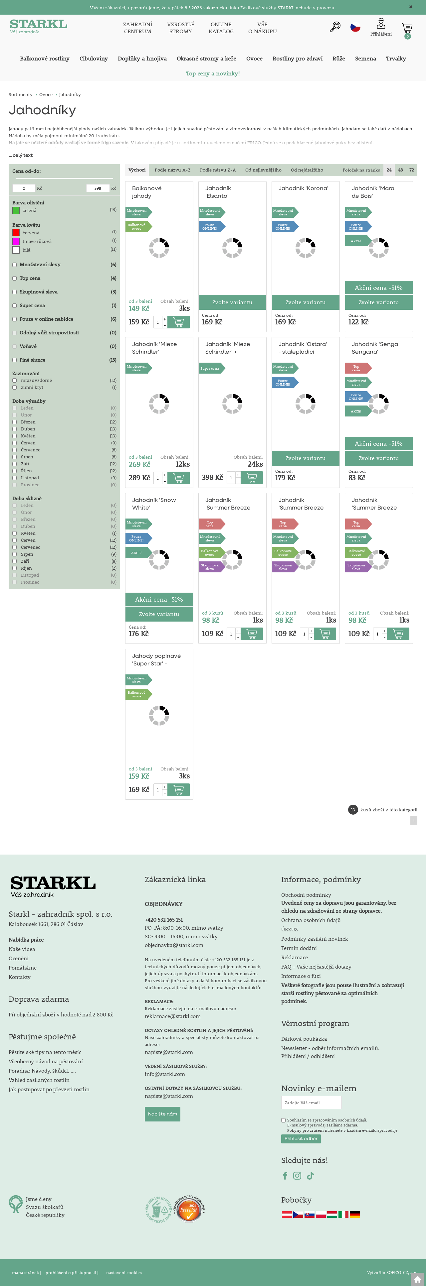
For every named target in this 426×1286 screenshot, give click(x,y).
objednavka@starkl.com (174, 944)
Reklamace (294, 957)
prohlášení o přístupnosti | (73, 1272)
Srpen (27, 457)
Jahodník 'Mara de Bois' (373, 192)
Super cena (32, 305)
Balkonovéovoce (136, 226)
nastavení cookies (124, 1272)
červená (31, 233)
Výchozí (136, 170)
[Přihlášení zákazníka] (381, 28)
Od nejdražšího (307, 170)
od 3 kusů (212, 613)
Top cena (30, 278)
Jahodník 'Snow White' (154, 504)
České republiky (45, 1214)
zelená (29, 210)
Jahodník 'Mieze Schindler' (154, 348)
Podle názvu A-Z (173, 170)
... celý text (21, 155)
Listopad (30, 478)
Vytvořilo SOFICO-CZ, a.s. (392, 1272)
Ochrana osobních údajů (311, 919)
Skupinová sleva (39, 291)
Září (25, 464)
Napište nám (162, 1114)
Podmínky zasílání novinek (314, 938)
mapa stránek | (27, 1272)
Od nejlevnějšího (263, 170)
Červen (28, 443)
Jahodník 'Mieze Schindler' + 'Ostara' (227, 349)
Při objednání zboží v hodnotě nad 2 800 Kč (61, 1014)
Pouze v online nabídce (46, 318)
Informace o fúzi (301, 975)
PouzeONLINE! (209, 226)
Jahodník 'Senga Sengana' (375, 348)
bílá (26, 250)
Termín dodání (299, 947)
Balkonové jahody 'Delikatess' (147, 193)
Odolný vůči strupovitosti (49, 332)
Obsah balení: (175, 301)
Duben (28, 429)
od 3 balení (140, 301)
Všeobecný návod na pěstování (46, 1061)
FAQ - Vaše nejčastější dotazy (316, 966)
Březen (28, 422)
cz (355, 27)
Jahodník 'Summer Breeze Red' (301, 505)
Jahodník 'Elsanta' (218, 192)
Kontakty (20, 976)
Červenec (30, 450)
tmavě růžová (37, 241)
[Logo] (39, 28)
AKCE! (356, 241)
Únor (26, 415)
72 (411, 170)
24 (389, 170)
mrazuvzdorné (36, 380)
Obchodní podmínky (338, 902)
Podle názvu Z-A (218, 170)
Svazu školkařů (45, 1206)
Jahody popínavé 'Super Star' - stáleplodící (156, 660)
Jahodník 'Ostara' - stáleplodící (303, 348)
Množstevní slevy (40, 264)
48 (400, 170)
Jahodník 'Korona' (303, 188)
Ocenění (19, 958)
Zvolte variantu (232, 302)
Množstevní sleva (136, 212)
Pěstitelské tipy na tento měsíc (45, 1051)
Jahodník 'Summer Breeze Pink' (228, 505)
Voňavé (28, 346)
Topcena (356, 368)
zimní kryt (32, 387)
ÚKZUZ (289, 929)
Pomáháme (23, 967)
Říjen (26, 471)
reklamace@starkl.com (173, 1015)
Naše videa (22, 948)
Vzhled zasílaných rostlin (39, 1079)
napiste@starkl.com (169, 1051)
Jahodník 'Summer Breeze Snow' (374, 505)
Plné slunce (32, 359)
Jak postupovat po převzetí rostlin (49, 1089)
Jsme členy (39, 1198)
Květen (28, 436)
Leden (27, 408)
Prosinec (30, 485)
